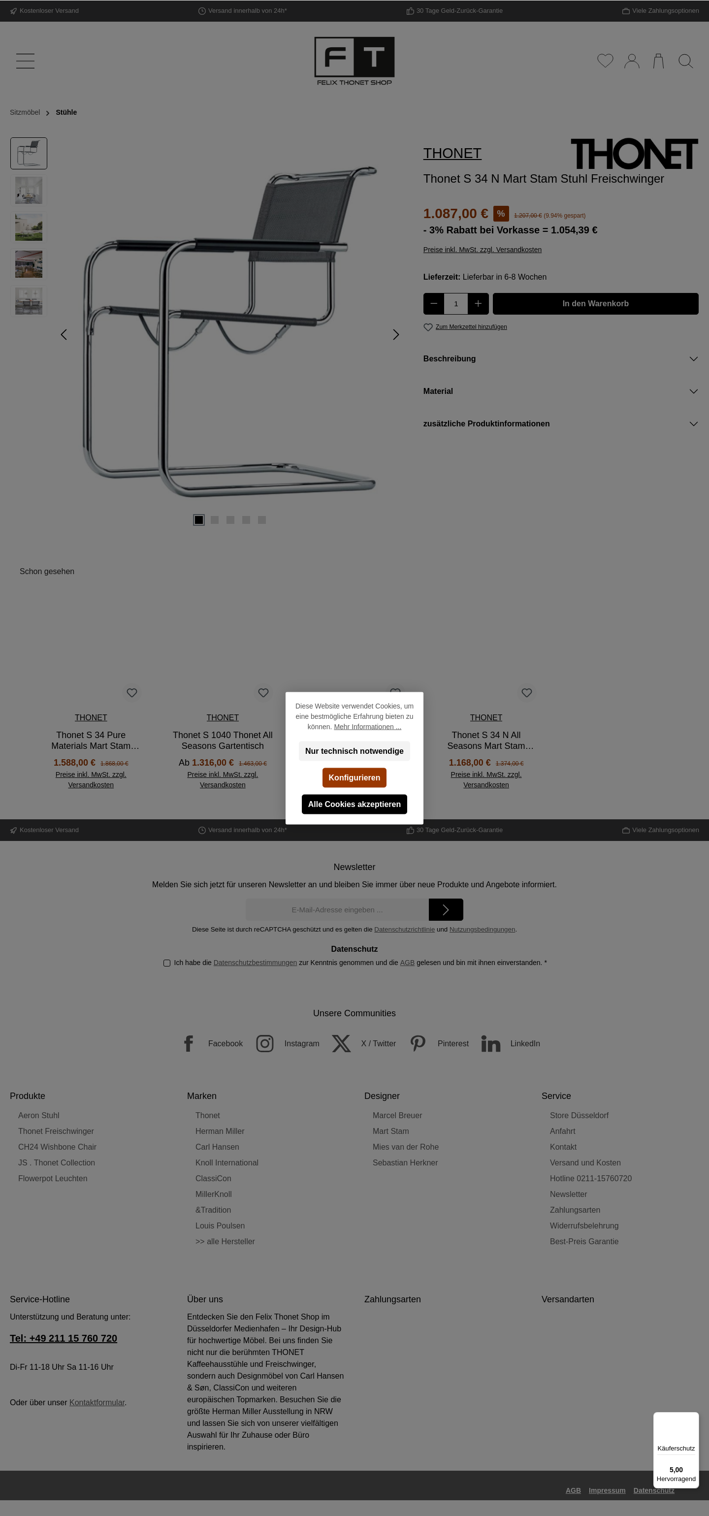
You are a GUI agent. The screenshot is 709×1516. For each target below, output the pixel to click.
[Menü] (23, 61)
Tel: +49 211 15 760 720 (63, 1338)
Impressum (607, 1490)
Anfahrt (563, 1131)
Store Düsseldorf (579, 1115)
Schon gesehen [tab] (47, 571)
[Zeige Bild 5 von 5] (262, 520)
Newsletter (568, 1194)
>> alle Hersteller (225, 1241)
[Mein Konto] (631, 61)
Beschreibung (449, 359)
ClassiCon (213, 1178)
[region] (207, 334)
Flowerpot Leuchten (53, 1178)
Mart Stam (391, 1131)
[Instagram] (282, 1043)
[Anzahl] (456, 304)
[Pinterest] (433, 1043)
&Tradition (213, 1210)
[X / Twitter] (359, 1043)
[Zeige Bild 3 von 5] (230, 520)
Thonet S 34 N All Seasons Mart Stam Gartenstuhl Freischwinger (486, 740)
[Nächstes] (395, 335)
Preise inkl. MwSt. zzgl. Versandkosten (482, 250)
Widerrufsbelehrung (584, 1226)
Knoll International (226, 1163)
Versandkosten (375, 1511)
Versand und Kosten (585, 1163)
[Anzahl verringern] (434, 304)
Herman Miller (220, 1131)
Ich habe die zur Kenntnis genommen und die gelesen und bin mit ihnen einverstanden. (360, 963)
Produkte (27, 1096)
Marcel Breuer (397, 1115)
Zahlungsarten (575, 1210)
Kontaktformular (97, 1402)
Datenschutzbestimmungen (255, 963)
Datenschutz (654, 1490)
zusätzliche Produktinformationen (486, 423)
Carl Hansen (217, 1147)
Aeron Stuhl (39, 1115)
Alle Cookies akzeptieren (354, 804)
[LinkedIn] (506, 1043)
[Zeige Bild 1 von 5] (199, 520)
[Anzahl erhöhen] (478, 304)
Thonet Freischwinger (56, 1131)
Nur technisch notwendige (354, 750)
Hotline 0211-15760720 (591, 1178)
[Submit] (446, 910)
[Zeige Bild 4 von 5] (246, 520)
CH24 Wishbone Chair (57, 1147)
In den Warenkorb (596, 303)
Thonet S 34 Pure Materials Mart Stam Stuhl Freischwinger (90, 740)
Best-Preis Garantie (584, 1241)
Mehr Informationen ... (367, 726)
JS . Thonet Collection (56, 1163)
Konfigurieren (355, 777)
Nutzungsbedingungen (482, 929)
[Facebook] (206, 1043)
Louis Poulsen (220, 1226)
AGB (407, 963)
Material (438, 391)
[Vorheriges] (64, 335)
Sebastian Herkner (405, 1163)
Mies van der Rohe (406, 1147)
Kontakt (563, 1147)
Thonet (207, 1115)
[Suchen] (685, 61)
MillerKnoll (213, 1194)
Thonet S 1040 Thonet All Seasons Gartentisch (223, 740)
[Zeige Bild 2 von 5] (215, 520)
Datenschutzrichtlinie (404, 929)
